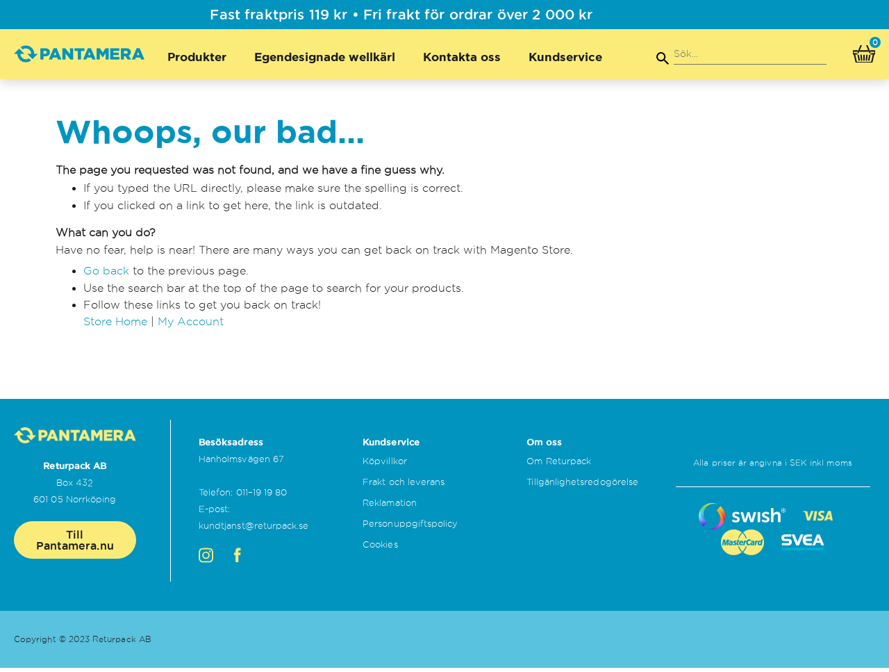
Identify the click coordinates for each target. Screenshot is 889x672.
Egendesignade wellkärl (324, 56)
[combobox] (750, 54)
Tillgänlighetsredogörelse (582, 486)
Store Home (115, 328)
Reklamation (390, 506)
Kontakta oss (462, 56)
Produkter (196, 56)
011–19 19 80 (262, 496)
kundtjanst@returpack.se (254, 529)
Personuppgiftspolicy (410, 527)
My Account (191, 328)
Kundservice (565, 56)
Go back (106, 277)
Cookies (380, 548)
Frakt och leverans (403, 486)
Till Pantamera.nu (75, 543)
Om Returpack (558, 465)
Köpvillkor (385, 465)
